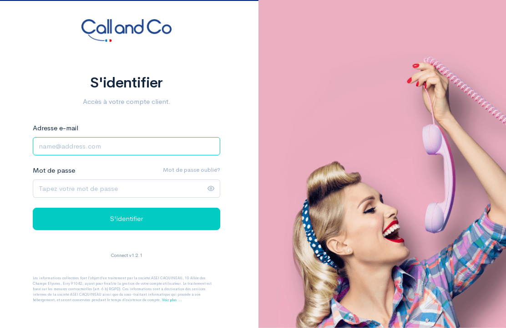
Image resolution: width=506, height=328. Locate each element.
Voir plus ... (172, 299)
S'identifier (126, 218)
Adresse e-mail (55, 127)
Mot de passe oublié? (191, 170)
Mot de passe (54, 170)
